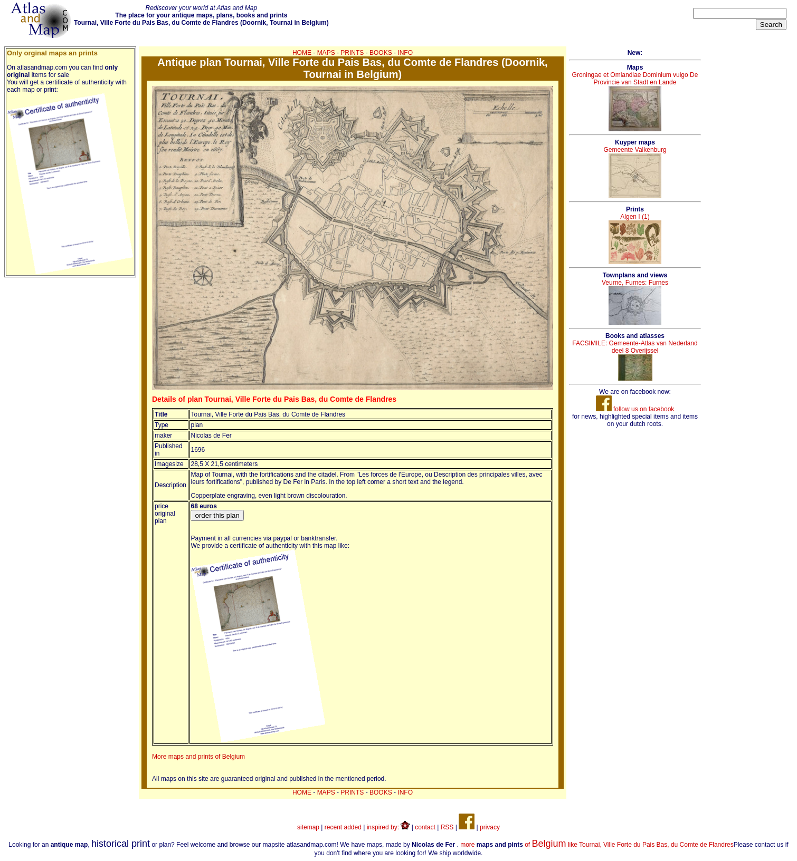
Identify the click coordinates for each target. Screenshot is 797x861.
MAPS (326, 52)
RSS (447, 827)
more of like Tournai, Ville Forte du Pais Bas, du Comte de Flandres (596, 844)
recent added (343, 827)
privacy (490, 827)
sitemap (308, 827)
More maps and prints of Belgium (198, 756)
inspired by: (388, 827)
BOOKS (380, 52)
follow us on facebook (635, 409)
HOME (301, 52)
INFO (405, 52)
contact (425, 827)
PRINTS (352, 52)
